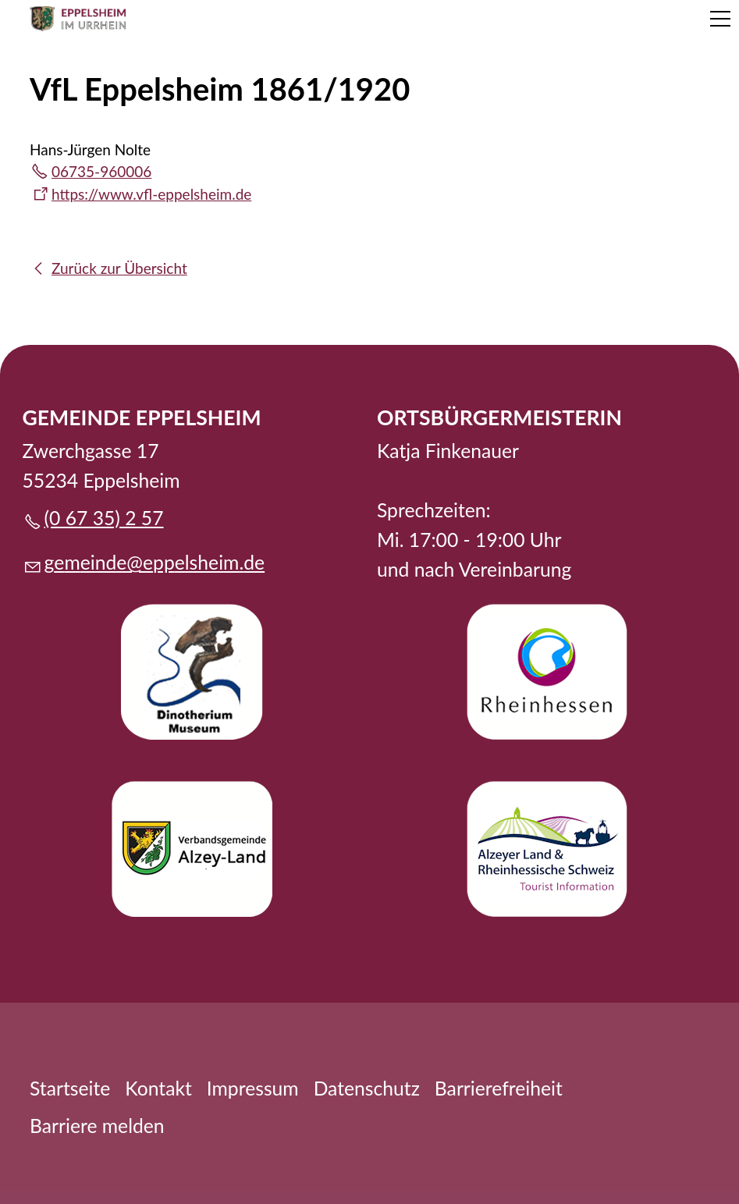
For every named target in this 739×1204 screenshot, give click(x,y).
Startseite (70, 1088)
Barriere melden (97, 1125)
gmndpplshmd (154, 562)
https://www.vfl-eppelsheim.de (151, 194)
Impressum (253, 1088)
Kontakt (158, 1088)
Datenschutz (367, 1088)
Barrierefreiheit (499, 1088)
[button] (720, 18)
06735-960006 (101, 171)
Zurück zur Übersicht (119, 268)
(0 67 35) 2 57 (104, 517)
